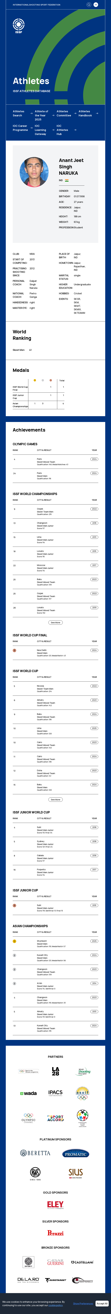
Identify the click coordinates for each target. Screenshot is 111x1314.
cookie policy (55, 1305)
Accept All (102, 1303)
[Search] (89, 4)
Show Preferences (83, 1303)
